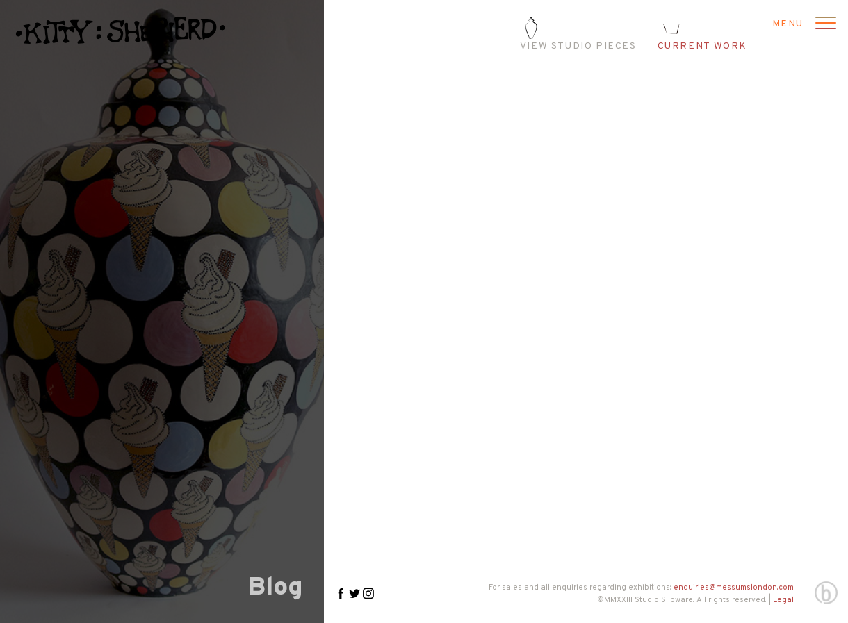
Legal (783, 600)
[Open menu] (824, 24)
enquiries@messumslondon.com (734, 587)
